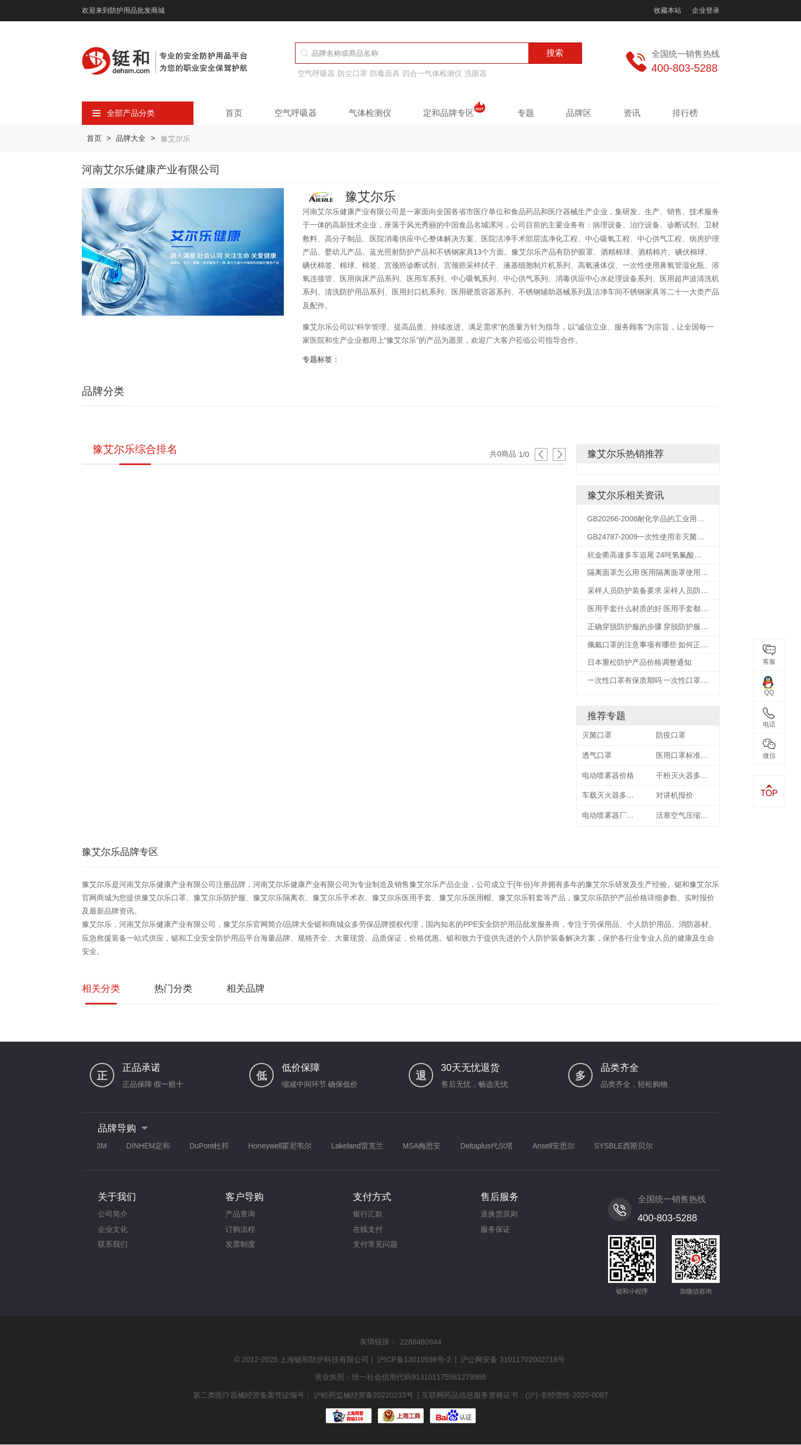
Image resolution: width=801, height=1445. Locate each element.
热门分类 (173, 990)
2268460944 (421, 1343)
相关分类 (101, 990)
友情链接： (378, 1343)
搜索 (554, 52)
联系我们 (113, 1248)
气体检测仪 (370, 112)
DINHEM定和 (151, 1148)
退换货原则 (499, 1216)
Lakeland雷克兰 (367, 1148)
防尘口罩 (352, 73)
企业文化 (113, 1232)
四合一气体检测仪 (432, 73)
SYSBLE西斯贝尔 (642, 1148)
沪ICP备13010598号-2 (414, 1361)
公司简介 (113, 1216)
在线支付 (368, 1232)
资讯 (631, 112)
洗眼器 (476, 73)
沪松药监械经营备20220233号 (364, 1396)
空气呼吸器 (316, 73)
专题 (525, 112)
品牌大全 (132, 138)
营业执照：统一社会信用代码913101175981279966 (400, 1378)
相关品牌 (245, 990)
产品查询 (240, 1216)
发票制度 (240, 1248)
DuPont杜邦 (214, 1148)
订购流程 (240, 1232)
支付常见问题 (375, 1248)
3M (103, 1148)
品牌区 (579, 112)
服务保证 (495, 1232)
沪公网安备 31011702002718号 (512, 1361)
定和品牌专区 (454, 113)
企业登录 (706, 10)
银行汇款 (368, 1216)
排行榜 (685, 112)
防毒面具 (385, 73)
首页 (233, 112)
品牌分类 (103, 390)
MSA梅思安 (434, 1148)
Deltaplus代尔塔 (501, 1148)
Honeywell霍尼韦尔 (288, 1148)
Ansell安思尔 (570, 1148)
